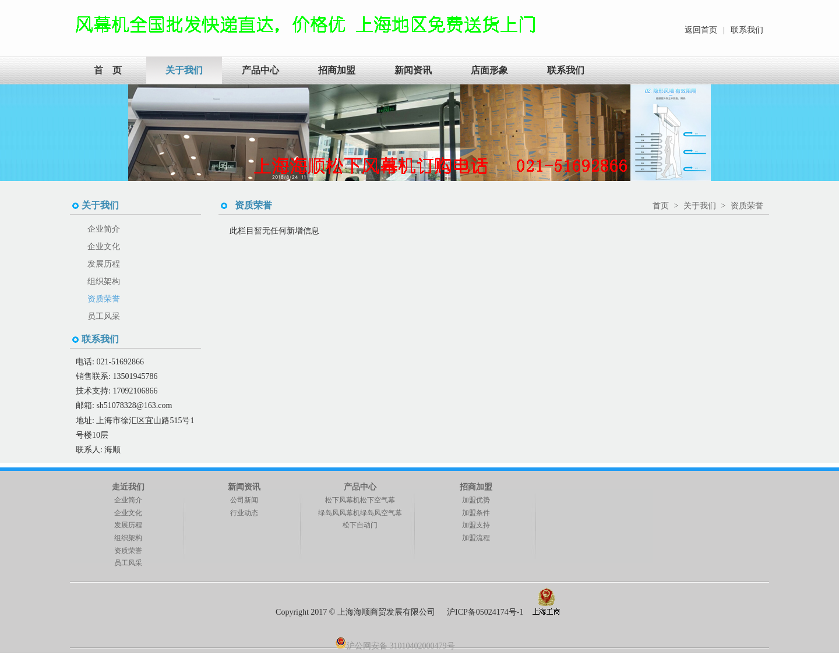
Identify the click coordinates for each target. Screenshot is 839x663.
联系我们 (747, 30)
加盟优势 (476, 500)
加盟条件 (476, 513)
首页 (661, 205)
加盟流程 (476, 538)
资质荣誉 (103, 299)
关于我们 (184, 70)
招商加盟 (336, 70)
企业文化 (103, 246)
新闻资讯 (413, 70)
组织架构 (103, 281)
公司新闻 (244, 500)
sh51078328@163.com (134, 405)
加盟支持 (476, 525)
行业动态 (244, 513)
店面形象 (489, 70)
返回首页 (701, 30)
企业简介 (103, 229)
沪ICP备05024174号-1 (485, 612)
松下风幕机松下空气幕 (360, 500)
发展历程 (103, 264)
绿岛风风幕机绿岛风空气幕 (360, 513)
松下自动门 (360, 525)
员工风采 (103, 316)
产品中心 (260, 70)
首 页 (108, 70)
